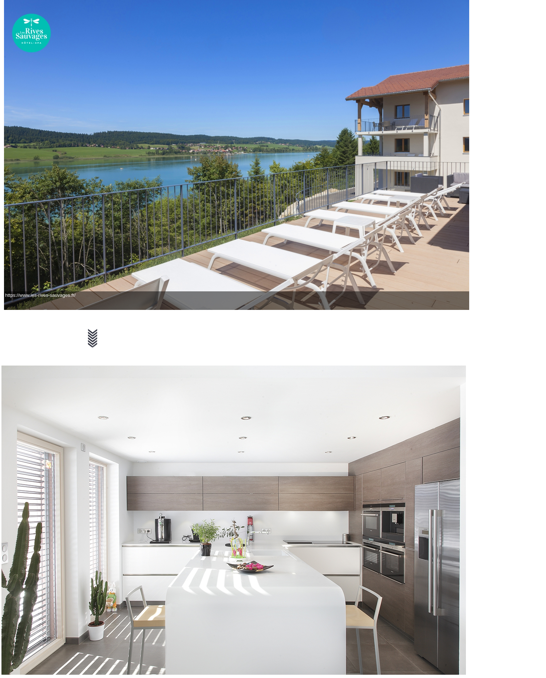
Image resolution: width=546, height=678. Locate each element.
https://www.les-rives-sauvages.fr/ (40, 295)
